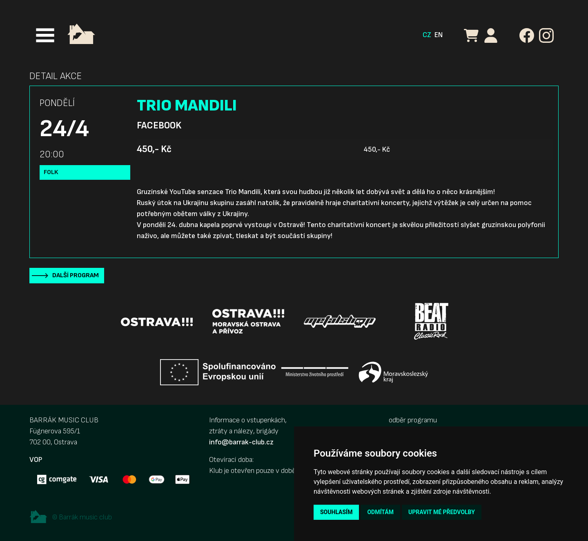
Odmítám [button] (380, 512)
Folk (51, 172)
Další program (75, 275)
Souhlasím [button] (336, 512)
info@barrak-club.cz (241, 442)
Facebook (159, 125)
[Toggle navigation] (45, 35)
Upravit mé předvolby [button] (441, 512)
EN (438, 35)
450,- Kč (154, 149)
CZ (427, 35)
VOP (35, 459)
